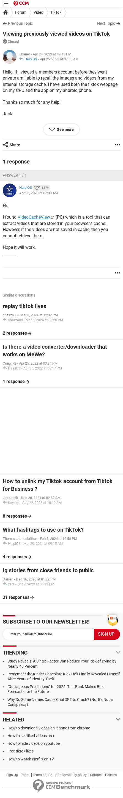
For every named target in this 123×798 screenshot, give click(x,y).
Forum (20, 12)
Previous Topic (20, 23)
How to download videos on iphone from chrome (48, 728)
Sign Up (12, 775)
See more (65, 129)
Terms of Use (42, 775)
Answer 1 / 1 (15, 175)
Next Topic (106, 23)
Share (15, 145)
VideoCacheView (34, 217)
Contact (96, 775)
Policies (111, 775)
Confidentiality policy (71, 775)
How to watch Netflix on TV (30, 759)
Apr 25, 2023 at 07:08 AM (59, 59)
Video (38, 12)
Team (25, 775)
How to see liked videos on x (31, 736)
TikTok (55, 12)
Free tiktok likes (20, 751)
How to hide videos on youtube (33, 743)
